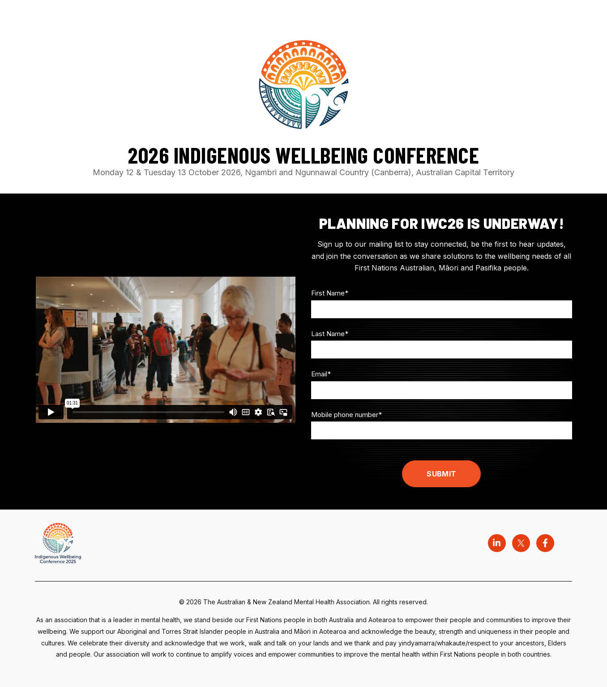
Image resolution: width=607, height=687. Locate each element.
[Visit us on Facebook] (545, 543)
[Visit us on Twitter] (521, 543)
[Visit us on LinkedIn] (497, 543)
